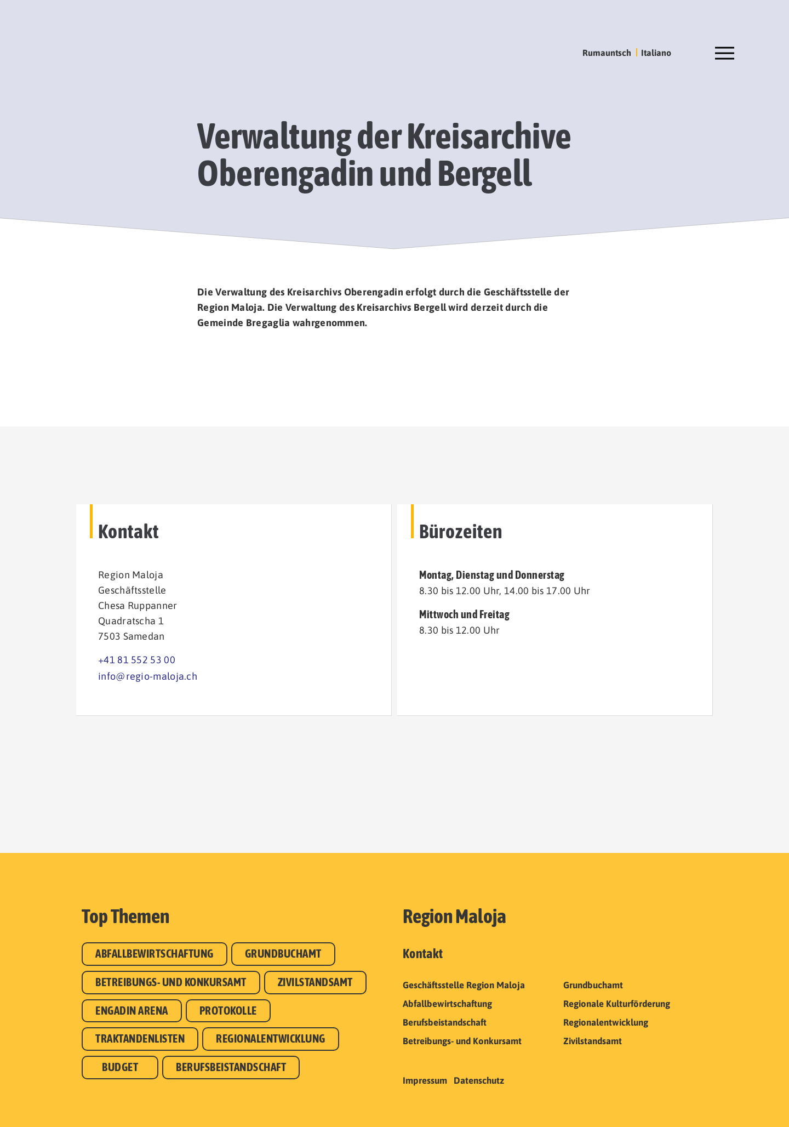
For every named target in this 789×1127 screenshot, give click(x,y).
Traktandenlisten (140, 1038)
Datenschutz (479, 1080)
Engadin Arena (131, 1010)
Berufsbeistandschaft (231, 1067)
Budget (120, 1067)
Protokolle (228, 1010)
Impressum (425, 1080)
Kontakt (423, 953)
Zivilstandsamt (315, 982)
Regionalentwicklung (270, 1038)
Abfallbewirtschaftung (154, 953)
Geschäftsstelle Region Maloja (464, 985)
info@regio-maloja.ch (147, 676)
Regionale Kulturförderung (616, 1003)
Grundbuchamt (283, 953)
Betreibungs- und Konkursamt (171, 982)
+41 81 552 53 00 (136, 659)
